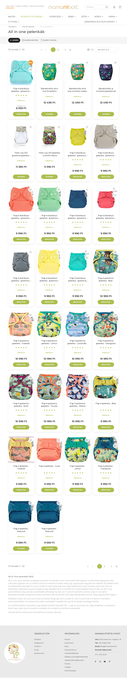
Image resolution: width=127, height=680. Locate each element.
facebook (95, 664)
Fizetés (67, 666)
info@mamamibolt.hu (108, 649)
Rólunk (67, 642)
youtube (104, 664)
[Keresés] (97, 7)
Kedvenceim (39, 656)
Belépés (37, 642)
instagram (100, 664)
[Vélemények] (21, 97)
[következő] (65, 52)
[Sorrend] (107, 52)
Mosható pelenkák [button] (31, 17)
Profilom (37, 649)
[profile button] (114, 7)
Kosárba (49, 116)
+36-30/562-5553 (104, 645)
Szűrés (15, 42)
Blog (66, 649)
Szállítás (68, 669)
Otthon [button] (12, 22)
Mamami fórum (70, 652)
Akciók (11, 17)
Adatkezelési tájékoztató (74, 662)
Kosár (36, 652)
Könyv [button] (98, 17)
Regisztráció (39, 645)
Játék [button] (84, 17)
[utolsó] (70, 52)
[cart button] (120, 7)
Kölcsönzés (69, 645)
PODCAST (10, 8)
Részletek (21, 116)
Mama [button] (112, 17)
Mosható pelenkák (28, 29)
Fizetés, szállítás (21, 6)
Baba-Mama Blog (36, 6)
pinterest (109, 664)
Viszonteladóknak (71, 656)
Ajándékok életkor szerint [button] (99, 22)
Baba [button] (71, 17)
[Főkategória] (12, 29)
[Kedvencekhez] (30, 72)
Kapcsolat (10, 6)
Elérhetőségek (70, 673)
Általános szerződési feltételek (76, 659)
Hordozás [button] (55, 17)
